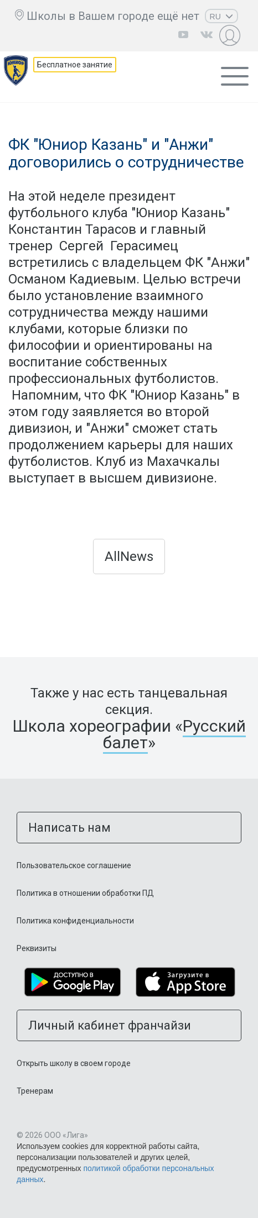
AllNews (129, 556)
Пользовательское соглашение (74, 865)
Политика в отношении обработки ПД (85, 893)
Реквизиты (36, 948)
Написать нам (69, 827)
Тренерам (35, 1090)
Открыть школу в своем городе (74, 1063)
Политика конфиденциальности (75, 920)
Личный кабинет (231, 35)
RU (221, 16)
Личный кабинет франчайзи (109, 1025)
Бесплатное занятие (74, 64)
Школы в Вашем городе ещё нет (113, 16)
